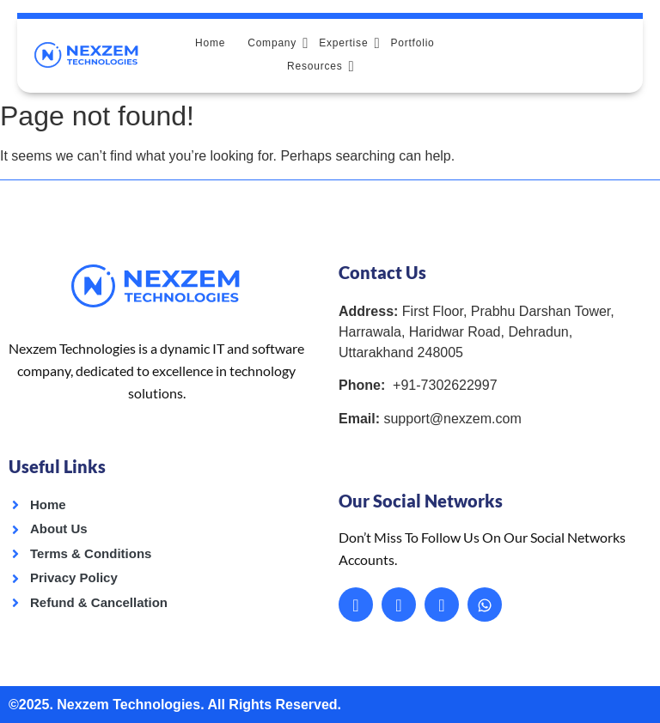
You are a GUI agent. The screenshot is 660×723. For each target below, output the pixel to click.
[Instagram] (442, 603)
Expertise (349, 42)
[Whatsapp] (485, 603)
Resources (320, 65)
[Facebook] (356, 603)
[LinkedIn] (399, 603)
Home (210, 43)
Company (278, 42)
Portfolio (412, 43)
